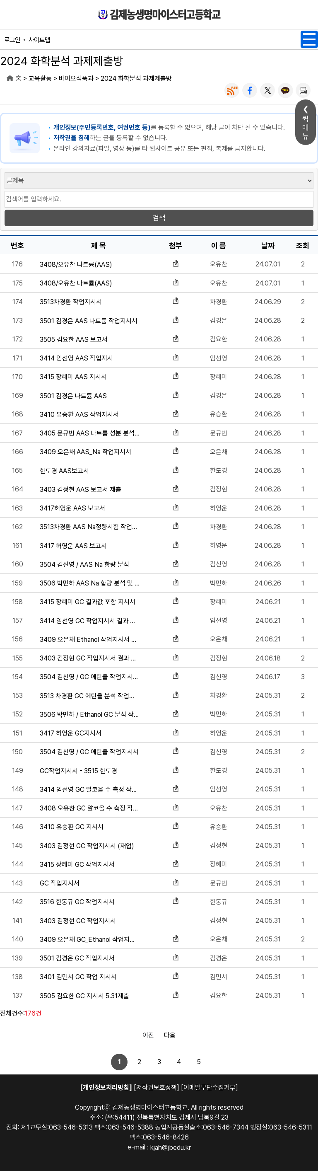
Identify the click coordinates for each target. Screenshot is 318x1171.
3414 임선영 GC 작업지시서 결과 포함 (90, 621)
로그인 (12, 40)
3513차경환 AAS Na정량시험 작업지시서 (90, 527)
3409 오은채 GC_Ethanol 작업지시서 (90, 940)
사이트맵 (39, 40)
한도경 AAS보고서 (64, 471)
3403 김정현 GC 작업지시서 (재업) (87, 846)
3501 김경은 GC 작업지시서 (77, 958)
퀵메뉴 (305, 127)
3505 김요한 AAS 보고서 (74, 340)
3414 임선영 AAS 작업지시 (76, 358)
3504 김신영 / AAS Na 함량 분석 (84, 565)
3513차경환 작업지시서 (71, 302)
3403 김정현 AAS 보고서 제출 (80, 490)
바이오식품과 (76, 78)
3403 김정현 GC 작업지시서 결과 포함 (90, 658)
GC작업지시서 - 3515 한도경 (78, 771)
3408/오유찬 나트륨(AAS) (76, 265)
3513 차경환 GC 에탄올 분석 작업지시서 (90, 696)
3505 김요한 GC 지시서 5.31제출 (84, 996)
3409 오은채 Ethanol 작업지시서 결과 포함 (90, 640)
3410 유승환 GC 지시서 (72, 827)
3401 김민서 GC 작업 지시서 (78, 977)
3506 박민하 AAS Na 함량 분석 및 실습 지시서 (90, 583)
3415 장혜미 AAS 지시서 (73, 377)
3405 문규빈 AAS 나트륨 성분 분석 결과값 (90, 433)
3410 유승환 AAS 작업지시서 (79, 415)
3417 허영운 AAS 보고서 (73, 546)
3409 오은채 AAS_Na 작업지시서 (85, 452)
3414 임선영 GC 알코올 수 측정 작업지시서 (90, 790)
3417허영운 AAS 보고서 (72, 508)
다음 (170, 1035)
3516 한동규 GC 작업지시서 (77, 902)
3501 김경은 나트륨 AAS (73, 396)
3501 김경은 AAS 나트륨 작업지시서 (88, 321)
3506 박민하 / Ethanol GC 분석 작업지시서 (90, 715)
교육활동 (40, 78)
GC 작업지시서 (60, 883)
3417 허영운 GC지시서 (70, 733)
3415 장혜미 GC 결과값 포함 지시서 (87, 602)
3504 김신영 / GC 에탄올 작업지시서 (89, 752)
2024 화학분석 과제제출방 (136, 78)
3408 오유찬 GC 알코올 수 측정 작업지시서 (90, 808)
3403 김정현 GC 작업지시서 (78, 921)
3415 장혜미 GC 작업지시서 (77, 865)
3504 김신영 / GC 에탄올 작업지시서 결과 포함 (90, 677)
